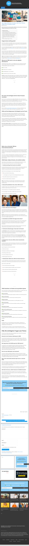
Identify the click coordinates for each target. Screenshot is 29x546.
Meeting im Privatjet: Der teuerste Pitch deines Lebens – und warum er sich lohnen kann (24, 509)
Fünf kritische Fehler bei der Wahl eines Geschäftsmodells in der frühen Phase (14, 499)
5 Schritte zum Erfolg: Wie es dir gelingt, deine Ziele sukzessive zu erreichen (4, 509)
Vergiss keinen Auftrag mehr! (5, 31)
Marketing (3, 25)
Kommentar (4, 428)
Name (3, 440)
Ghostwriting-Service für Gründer (5, 528)
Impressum (14, 542)
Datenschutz (18, 542)
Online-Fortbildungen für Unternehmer (10, 527)
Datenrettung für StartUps (21, 527)
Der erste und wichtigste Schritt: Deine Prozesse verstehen (9, 33)
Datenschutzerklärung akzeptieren (14, 389)
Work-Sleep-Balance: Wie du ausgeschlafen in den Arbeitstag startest (23, 499)
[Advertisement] (14, 87)
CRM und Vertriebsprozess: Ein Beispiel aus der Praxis (8, 34)
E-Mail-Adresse (4, 442)
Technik (6, 25)
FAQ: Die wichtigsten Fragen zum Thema (7, 38)
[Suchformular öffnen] (27, 8)
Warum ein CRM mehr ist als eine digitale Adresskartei (8, 32)
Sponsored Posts (4, 492)
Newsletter (10, 542)
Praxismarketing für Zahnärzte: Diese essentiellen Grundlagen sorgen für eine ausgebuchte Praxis (13, 419)
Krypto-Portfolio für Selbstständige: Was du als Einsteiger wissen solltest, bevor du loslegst (16, 421)
